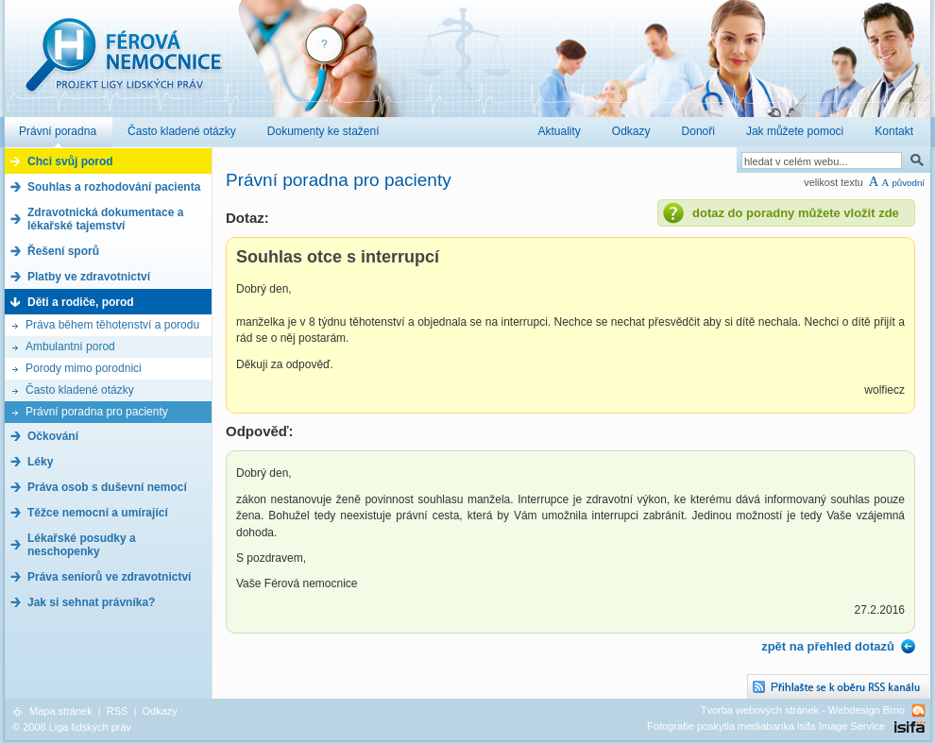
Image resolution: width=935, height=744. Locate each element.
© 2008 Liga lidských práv (71, 727)
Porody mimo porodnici (84, 368)
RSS (117, 711)
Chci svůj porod (70, 161)
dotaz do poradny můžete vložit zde (795, 213)
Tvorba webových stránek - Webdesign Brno (803, 710)
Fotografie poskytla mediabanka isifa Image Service (766, 726)
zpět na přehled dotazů (827, 646)
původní (908, 183)
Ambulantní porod (70, 346)
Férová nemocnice (123, 64)
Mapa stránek (61, 711)
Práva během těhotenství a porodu (112, 324)
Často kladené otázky (80, 390)
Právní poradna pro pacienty (97, 411)
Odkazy (159, 711)
